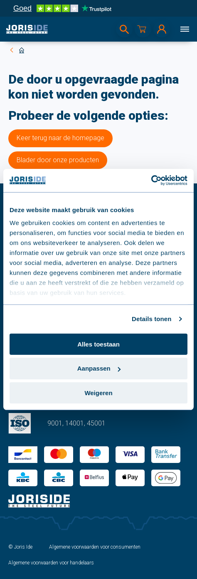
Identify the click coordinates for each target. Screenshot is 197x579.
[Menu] (184, 29)
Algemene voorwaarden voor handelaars (51, 563)
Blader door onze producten (58, 160)
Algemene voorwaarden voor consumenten (94, 547)
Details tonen (151, 318)
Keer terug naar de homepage (60, 138)
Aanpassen (99, 368)
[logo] (27, 29)
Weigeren (98, 392)
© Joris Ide (20, 547)
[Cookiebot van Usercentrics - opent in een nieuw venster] (151, 180)
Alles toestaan (98, 343)
